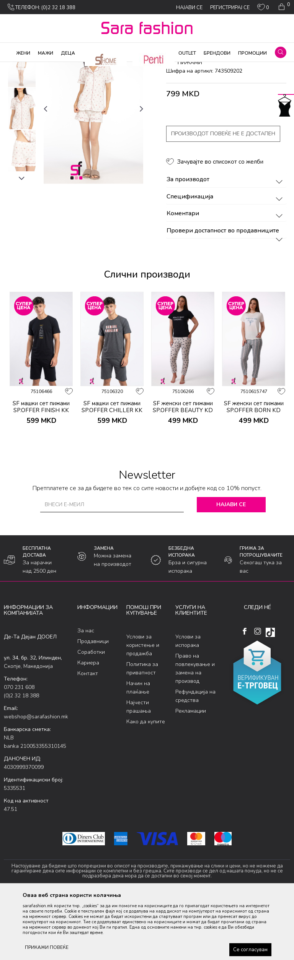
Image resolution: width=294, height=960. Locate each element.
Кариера (88, 724)
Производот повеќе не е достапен (223, 195)
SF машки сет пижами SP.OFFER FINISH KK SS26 (41, 471)
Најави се (231, 566)
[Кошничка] (283, 7)
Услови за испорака (188, 702)
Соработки (91, 714)
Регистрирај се (230, 7)
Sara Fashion (18, 67)
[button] (280, 52)
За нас (85, 692)
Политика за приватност (142, 730)
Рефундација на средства (195, 757)
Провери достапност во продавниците (226, 292)
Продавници (93, 703)
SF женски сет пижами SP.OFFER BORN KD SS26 (254, 471)
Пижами (118, 67)
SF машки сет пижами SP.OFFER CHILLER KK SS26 (112, 471)
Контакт (87, 735)
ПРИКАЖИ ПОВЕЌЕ (47, 947)
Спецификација (226, 258)
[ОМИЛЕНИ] (263, 8)
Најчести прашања (138, 768)
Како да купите (145, 783)
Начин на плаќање (138, 749)
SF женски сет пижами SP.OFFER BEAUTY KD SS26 (183, 471)
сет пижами (144, 67)
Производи (50, 67)
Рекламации (190, 772)
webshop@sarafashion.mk (36, 778)
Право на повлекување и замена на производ (195, 730)
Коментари (226, 275)
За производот (226, 241)
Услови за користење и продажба (142, 707)
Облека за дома (86, 67)
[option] (22, 128)
